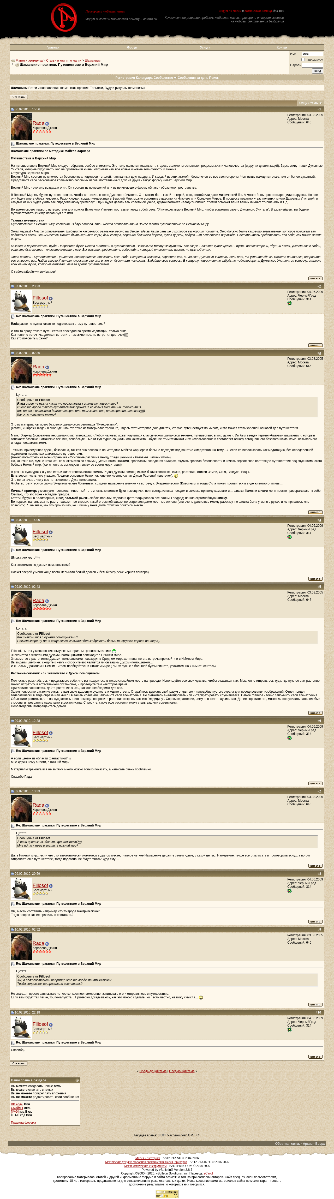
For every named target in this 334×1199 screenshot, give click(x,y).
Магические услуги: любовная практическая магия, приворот (146, 1162)
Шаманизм (92, 60)
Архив (308, 1144)
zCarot (208, 1173)
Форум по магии (230, 11)
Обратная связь (287, 1144)
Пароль (295, 65)
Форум (132, 47)
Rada (38, 123)
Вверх (320, 1144)
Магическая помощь (258, 11)
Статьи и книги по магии (63, 60)
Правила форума (23, 1122)
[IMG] (15, 1111)
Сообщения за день (193, 78)
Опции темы (309, 103)
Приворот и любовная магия (106, 11)
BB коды (17, 1104)
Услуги (205, 47)
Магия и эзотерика (29, 60)
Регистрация (125, 78)
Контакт (283, 47)
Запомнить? (312, 60)
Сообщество (165, 78)
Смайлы (17, 1108)
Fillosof (40, 298)
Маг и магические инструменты (145, 1166)
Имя (293, 54)
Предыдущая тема (153, 1071)
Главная (52, 47)
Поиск (214, 78)
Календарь (144, 78)
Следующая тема (181, 1071)
